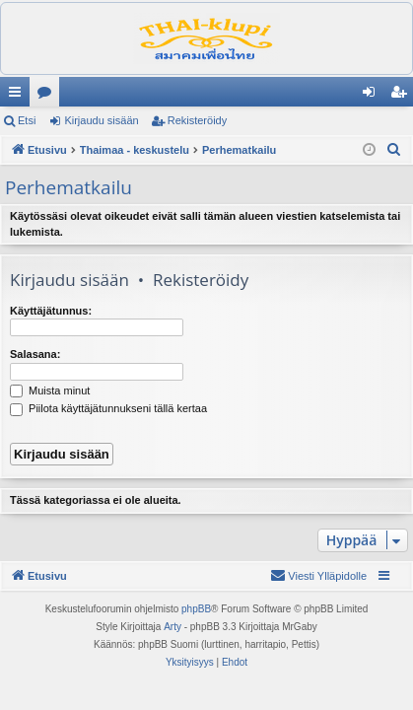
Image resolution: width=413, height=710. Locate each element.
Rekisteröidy (198, 120)
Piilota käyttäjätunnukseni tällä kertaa (108, 408)
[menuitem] (394, 150)
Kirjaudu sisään (101, 120)
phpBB (196, 609)
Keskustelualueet (48, 95)
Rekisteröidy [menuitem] (402, 95)
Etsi (26, 120)
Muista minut (50, 390)
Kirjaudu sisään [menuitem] (373, 95)
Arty (172, 626)
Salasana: (35, 354)
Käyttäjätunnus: (51, 311)
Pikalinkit (19, 95)
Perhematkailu (68, 187)
